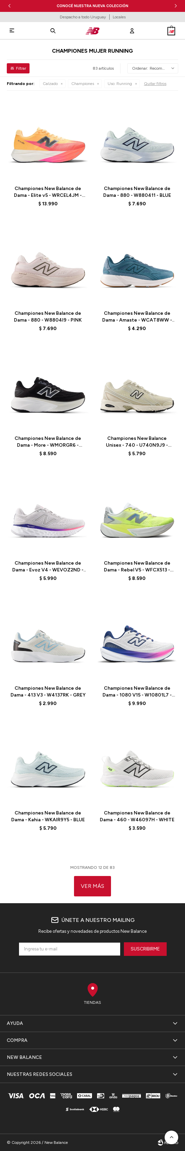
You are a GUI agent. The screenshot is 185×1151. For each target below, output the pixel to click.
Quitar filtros (155, 83)
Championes (82, 83)
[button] (176, 6)
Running (120, 83)
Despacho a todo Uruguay (83, 17)
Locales (119, 17)
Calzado (50, 83)
